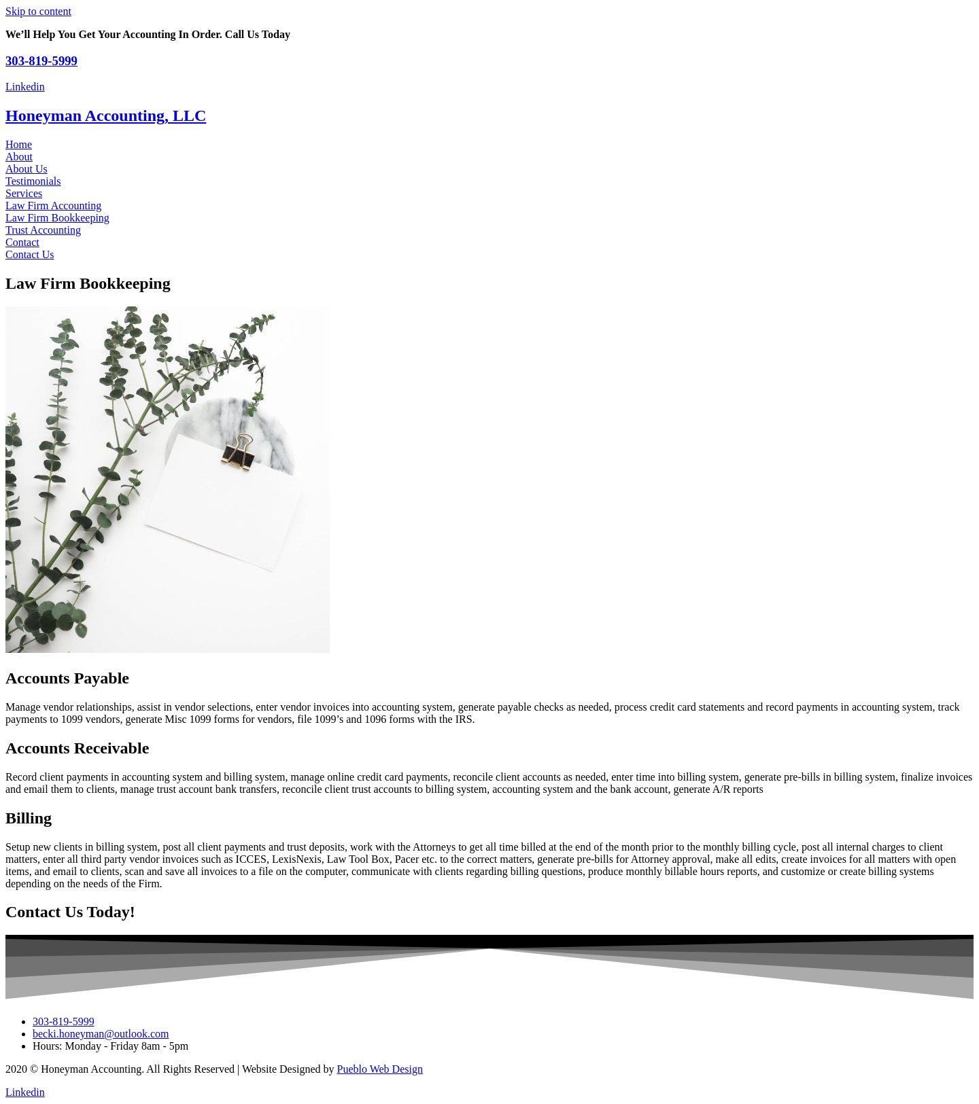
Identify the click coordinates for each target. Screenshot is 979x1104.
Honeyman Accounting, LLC (105, 115)
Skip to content (38, 11)
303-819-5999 (41, 61)
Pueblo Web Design (380, 1069)
